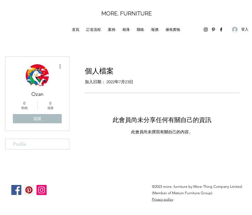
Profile (19, 144)
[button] (111, 29)
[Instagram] (205, 29)
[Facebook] (221, 29)
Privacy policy (162, 199)
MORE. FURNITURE (126, 13)
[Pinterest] (213, 29)
